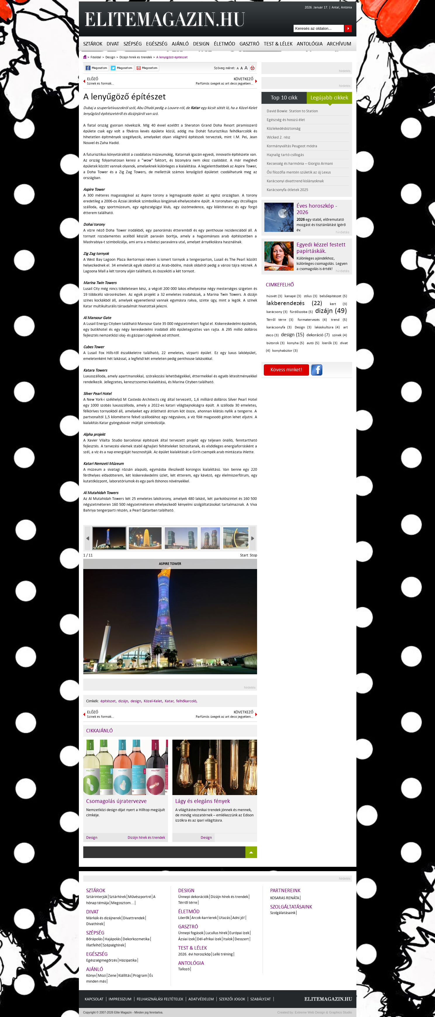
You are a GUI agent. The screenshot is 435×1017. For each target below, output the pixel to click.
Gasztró (249, 44)
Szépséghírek (113, 945)
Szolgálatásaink (282, 913)
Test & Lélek (278, 44)
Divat (113, 44)
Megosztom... (122, 903)
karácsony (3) (277, 312)
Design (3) (303, 327)
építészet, (108, 701)
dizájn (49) (331, 311)
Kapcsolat (94, 999)
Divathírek (94, 924)
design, (136, 701)
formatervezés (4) (312, 320)
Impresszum (120, 999)
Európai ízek (239, 933)
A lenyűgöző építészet (172, 57)
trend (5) (339, 320)
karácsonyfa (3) (279, 327)
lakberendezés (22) (294, 303)
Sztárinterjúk (96, 897)
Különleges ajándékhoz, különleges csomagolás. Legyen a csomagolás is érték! (322, 263)
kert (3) (338, 304)
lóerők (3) (330, 343)
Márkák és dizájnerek (103, 918)
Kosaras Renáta (284, 898)
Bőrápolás (94, 939)
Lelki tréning (223, 954)
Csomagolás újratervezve (116, 801)
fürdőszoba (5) (301, 312)
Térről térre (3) (280, 320)
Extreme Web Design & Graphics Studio (323, 1012)
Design (201, 44)
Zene (112, 975)
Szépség (133, 44)
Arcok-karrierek (204, 918)
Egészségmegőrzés (101, 960)
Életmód (224, 44)
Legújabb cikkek (329, 97)
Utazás (224, 918)
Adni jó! (238, 918)
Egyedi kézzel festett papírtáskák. (321, 247)
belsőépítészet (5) (333, 296)
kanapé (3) (293, 296)
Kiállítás (124, 975)
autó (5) (313, 343)
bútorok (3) (275, 343)
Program (140, 975)
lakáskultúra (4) (327, 327)
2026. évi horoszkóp (194, 954)
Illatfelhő (93, 945)
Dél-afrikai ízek (209, 939)
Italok (228, 939)
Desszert (242, 939)
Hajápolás (113, 939)
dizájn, (123, 701)
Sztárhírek (117, 897)
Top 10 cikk (284, 97)
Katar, (170, 701)
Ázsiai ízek (186, 939)
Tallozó (184, 969)
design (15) (292, 334)
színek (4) (339, 335)
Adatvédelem (201, 999)
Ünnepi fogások (190, 933)
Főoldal (96, 57)
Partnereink (285, 890)
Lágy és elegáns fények (202, 801)
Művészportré (139, 897)
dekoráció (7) (318, 334)
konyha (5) (295, 343)
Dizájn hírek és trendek (135, 57)
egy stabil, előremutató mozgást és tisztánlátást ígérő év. (321, 224)
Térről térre (187, 902)
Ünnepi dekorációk (193, 897)
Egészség (156, 44)
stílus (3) (310, 296)
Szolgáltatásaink (291, 907)
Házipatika (128, 960)
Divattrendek (134, 918)
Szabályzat (260, 999)
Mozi (102, 975)
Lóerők (183, 918)
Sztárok (92, 44)
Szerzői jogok (232, 999)
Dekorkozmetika (136, 939)
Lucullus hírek (216, 933)
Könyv (91, 975)
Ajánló (180, 44)
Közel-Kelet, (153, 701)
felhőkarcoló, (186, 701)
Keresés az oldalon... (348, 28)
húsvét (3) (274, 296)
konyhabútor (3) (285, 351)
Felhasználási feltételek (160, 999)
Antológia (310, 44)
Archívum (339, 44)
